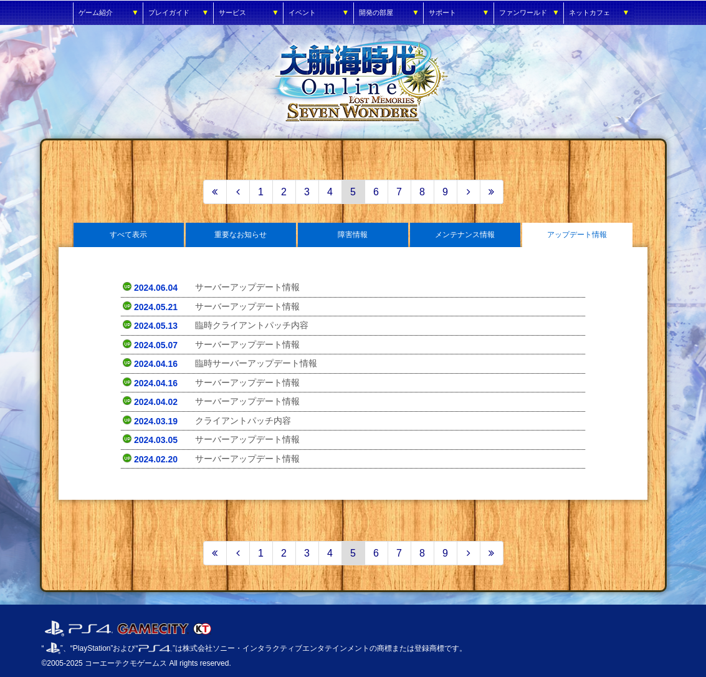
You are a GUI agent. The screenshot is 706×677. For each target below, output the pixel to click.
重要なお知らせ (240, 234)
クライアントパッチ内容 (243, 421)
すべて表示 (128, 234)
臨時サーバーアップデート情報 (256, 363)
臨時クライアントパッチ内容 (251, 325)
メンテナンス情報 (465, 234)
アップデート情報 (577, 234)
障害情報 (353, 234)
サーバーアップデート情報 (247, 287)
